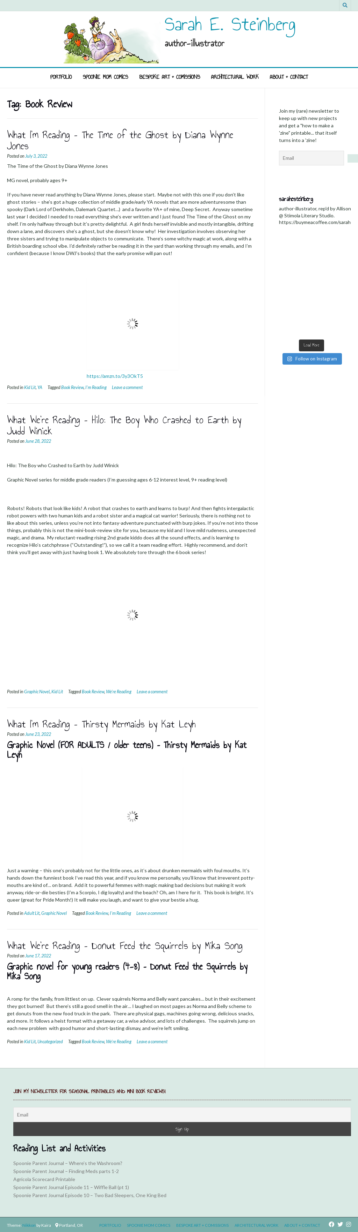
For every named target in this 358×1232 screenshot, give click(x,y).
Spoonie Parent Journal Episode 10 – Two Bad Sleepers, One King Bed (89, 1195)
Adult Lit (32, 913)
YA (39, 387)
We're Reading (118, 691)
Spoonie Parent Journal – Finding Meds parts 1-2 (66, 1171)
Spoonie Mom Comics (105, 77)
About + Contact (289, 77)
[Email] (182, 1114)
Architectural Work (235, 77)
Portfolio (61, 77)
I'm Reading (96, 387)
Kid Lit (30, 387)
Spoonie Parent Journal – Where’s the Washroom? (67, 1163)
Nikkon (29, 1225)
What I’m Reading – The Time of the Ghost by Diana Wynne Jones (120, 140)
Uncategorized (50, 1041)
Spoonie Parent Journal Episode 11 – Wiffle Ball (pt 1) (71, 1187)
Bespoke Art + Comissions (169, 77)
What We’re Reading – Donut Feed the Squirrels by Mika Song (125, 946)
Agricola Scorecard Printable (44, 1179)
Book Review (72, 387)
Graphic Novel (37, 691)
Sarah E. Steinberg (230, 24)
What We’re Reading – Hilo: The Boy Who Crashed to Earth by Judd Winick (124, 425)
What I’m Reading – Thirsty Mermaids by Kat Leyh (101, 724)
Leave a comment (127, 387)
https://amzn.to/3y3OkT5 (115, 376)
